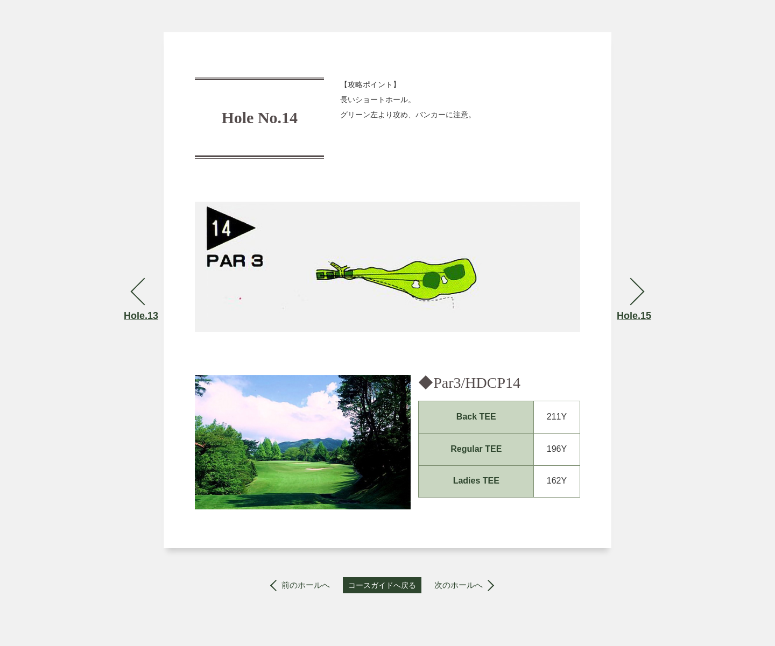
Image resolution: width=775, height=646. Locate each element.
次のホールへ (458, 585)
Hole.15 (634, 315)
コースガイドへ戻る (382, 585)
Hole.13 (141, 315)
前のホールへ (305, 585)
